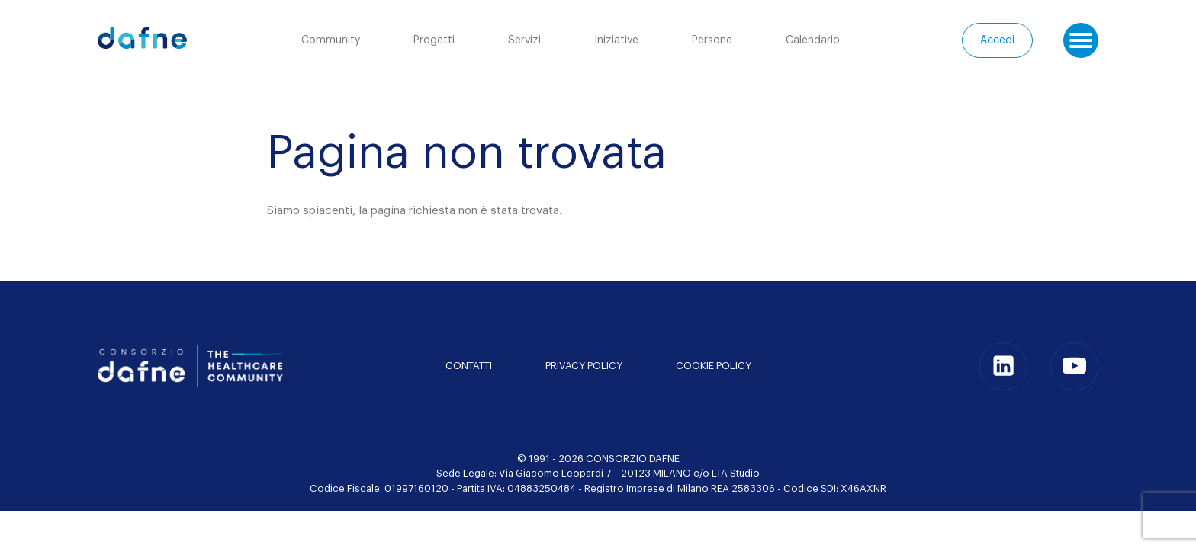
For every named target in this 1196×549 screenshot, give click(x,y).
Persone (712, 40)
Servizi (524, 40)
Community (330, 40)
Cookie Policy (713, 366)
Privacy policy (583, 366)
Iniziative (616, 40)
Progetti (434, 40)
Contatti (468, 366)
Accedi (997, 40)
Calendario (813, 40)
